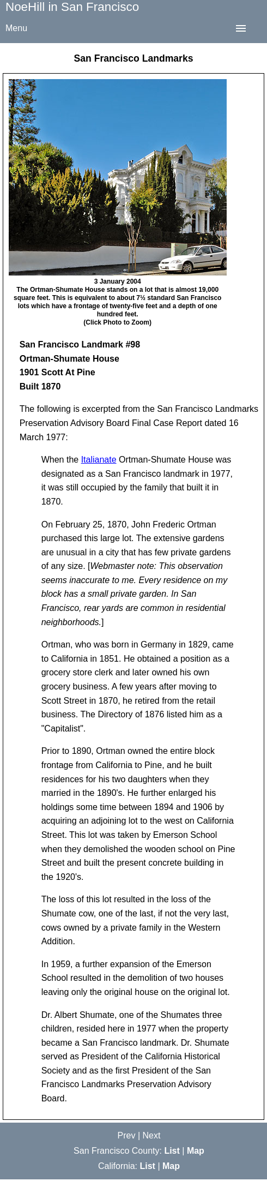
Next (152, 1135)
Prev (127, 1135)
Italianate (99, 459)
